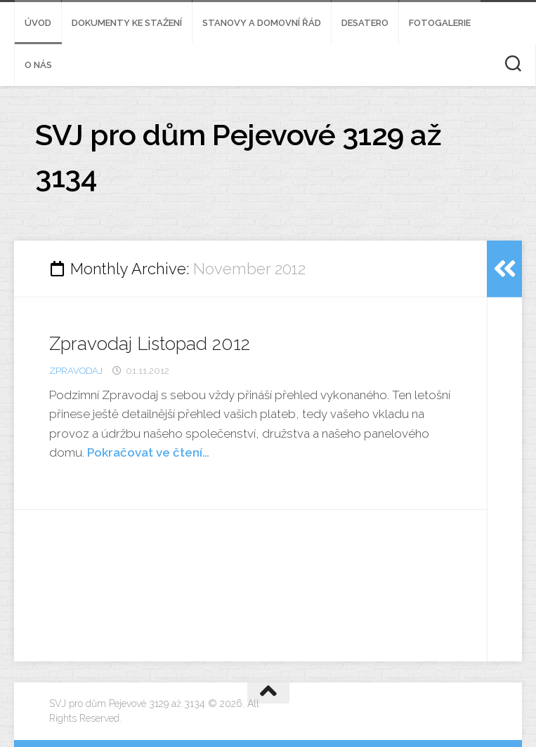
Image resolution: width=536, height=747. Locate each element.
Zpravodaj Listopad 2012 (149, 343)
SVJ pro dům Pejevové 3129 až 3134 (238, 156)
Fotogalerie (440, 23)
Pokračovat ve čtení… (148, 452)
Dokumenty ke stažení (127, 23)
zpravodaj (76, 370)
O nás (38, 65)
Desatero (364, 23)
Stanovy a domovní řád (261, 23)
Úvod (38, 23)
